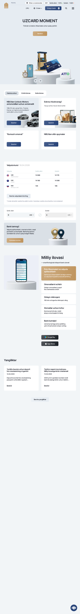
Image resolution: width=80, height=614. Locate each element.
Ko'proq (13, 2)
